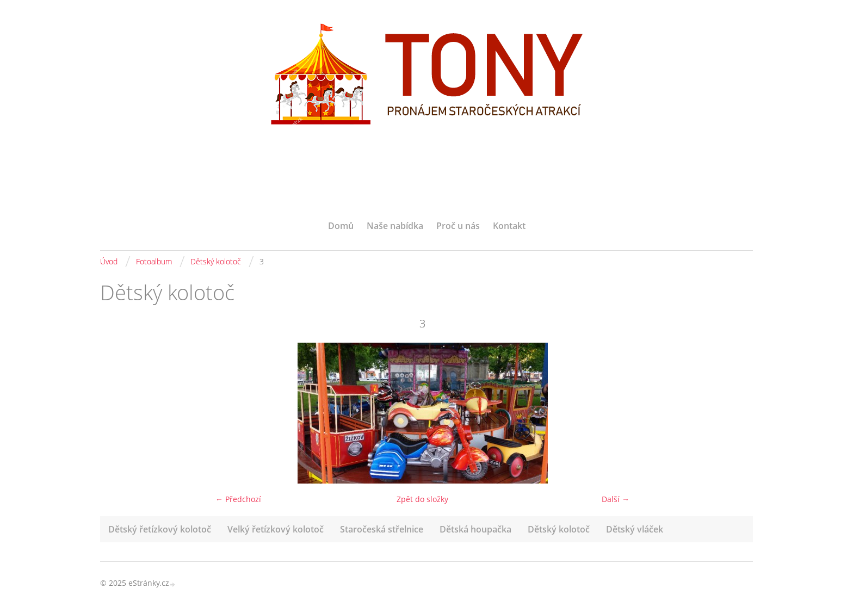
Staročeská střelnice (381, 529)
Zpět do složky (422, 499)
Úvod (109, 261)
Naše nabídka (395, 226)
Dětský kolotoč (215, 261)
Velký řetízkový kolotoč (275, 529)
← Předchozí (238, 499)
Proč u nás (458, 226)
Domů (341, 226)
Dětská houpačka (475, 529)
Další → (615, 499)
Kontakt (509, 226)
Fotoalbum (154, 261)
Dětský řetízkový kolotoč (159, 529)
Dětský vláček (634, 529)
